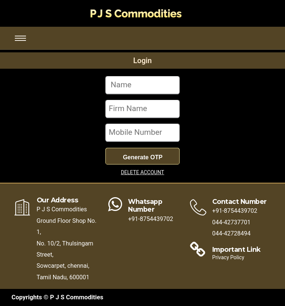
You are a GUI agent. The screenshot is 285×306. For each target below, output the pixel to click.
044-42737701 (231, 222)
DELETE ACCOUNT (142, 172)
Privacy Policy (228, 257)
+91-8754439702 (150, 218)
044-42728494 (231, 233)
